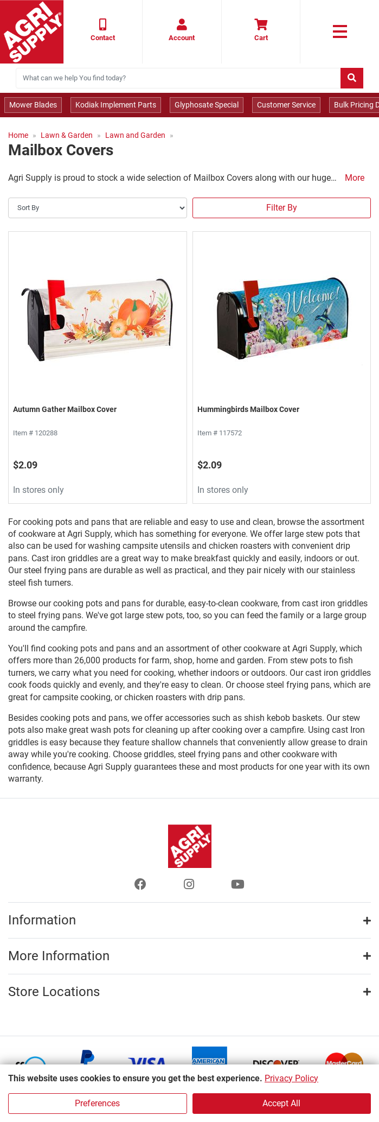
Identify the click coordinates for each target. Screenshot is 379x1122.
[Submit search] (352, 78)
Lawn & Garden (67, 135)
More (354, 178)
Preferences (97, 1103)
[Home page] (31, 32)
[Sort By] (97, 208)
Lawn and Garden (135, 135)
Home (18, 135)
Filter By (281, 207)
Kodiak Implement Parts (115, 104)
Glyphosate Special (207, 104)
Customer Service (286, 104)
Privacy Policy (291, 1078)
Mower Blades (33, 104)
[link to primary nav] (339, 31)
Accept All (281, 1103)
